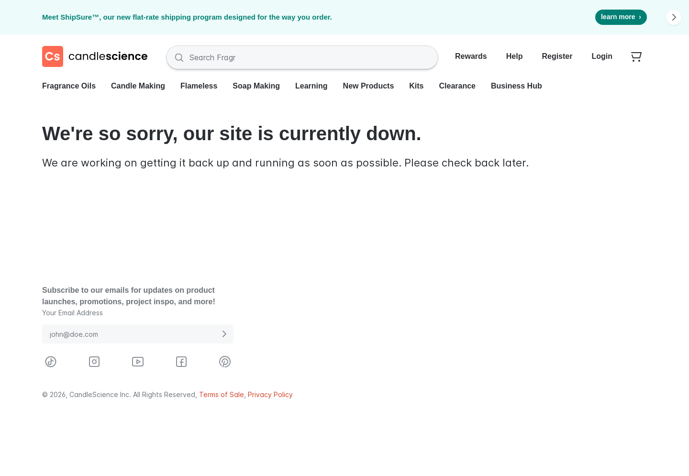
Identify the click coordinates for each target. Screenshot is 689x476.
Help (514, 56)
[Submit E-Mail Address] (223, 333)
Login (601, 56)
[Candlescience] (98, 57)
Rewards (471, 56)
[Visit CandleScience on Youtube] (137, 361)
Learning (311, 86)
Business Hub (516, 86)
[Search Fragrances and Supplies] (302, 57)
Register (557, 56)
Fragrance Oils (69, 86)
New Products (368, 86)
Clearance (457, 86)
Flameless (198, 86)
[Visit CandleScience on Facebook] (181, 361)
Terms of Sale (221, 394)
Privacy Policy (270, 394)
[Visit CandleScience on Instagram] (94, 361)
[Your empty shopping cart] (636, 57)
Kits (416, 86)
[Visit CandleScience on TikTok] (50, 361)
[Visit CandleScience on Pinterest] (224, 361)
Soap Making (256, 86)
